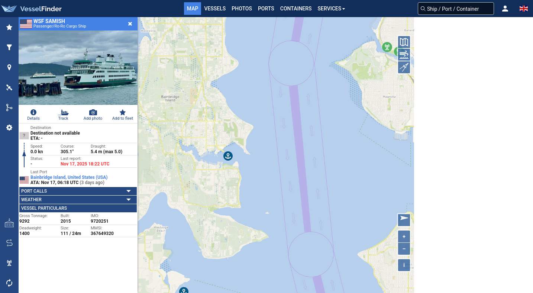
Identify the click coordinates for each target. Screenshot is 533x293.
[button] (505, 8)
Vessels (215, 9)
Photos (242, 9)
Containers (296, 9)
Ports (266, 9)
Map (192, 9)
